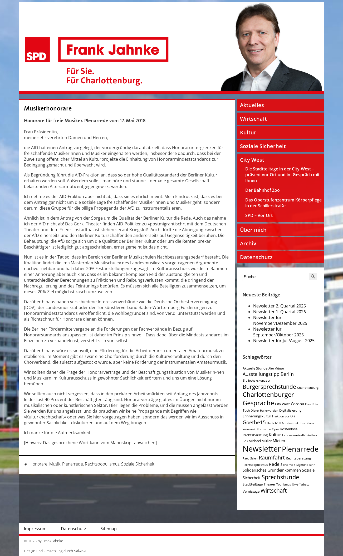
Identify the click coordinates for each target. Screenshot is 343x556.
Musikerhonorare (48, 108)
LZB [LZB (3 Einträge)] (245, 441)
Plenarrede (72, 464)
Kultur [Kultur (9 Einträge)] (275, 435)
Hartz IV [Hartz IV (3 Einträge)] (272, 423)
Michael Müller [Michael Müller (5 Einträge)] (260, 440)
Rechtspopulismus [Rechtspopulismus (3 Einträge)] (255, 465)
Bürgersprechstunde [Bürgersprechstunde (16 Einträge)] (269, 386)
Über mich (253, 229)
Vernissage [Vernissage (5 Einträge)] (251, 491)
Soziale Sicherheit (137, 464)
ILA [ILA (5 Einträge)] (281, 423)
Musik (54, 464)
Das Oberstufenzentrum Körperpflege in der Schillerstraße (283, 203)
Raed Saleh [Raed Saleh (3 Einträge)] (250, 458)
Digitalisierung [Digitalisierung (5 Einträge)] (290, 410)
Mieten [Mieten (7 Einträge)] (279, 440)
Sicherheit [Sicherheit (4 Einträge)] (288, 464)
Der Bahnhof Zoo (262, 190)
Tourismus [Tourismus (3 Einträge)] (283, 484)
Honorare (38, 464)
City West (252, 159)
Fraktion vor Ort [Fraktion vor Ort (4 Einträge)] (283, 416)
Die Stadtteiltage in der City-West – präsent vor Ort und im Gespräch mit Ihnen (282, 174)
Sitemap (108, 529)
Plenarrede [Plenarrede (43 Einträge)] (300, 449)
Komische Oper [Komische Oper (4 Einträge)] (268, 429)
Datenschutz (256, 257)
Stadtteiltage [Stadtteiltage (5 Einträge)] (253, 484)
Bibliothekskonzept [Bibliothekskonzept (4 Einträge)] (256, 380)
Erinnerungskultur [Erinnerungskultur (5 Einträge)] (257, 416)
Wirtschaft (253, 118)
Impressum (35, 529)
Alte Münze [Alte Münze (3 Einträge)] (276, 368)
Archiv (248, 243)
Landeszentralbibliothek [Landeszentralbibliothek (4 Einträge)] (299, 435)
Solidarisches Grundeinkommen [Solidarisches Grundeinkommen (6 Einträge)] (272, 470)
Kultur (248, 132)
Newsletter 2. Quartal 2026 (279, 306)
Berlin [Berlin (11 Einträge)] (287, 374)
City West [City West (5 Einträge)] (282, 404)
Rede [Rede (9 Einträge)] (274, 464)
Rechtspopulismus (102, 464)
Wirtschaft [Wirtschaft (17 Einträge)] (274, 490)
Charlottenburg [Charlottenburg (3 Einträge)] (307, 388)
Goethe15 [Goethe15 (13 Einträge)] (254, 422)
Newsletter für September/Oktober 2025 (278, 332)
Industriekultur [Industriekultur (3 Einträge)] (295, 423)
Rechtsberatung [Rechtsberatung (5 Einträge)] (298, 458)
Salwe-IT (81, 550)
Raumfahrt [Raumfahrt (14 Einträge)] (272, 457)
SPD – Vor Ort (259, 215)
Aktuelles (252, 105)
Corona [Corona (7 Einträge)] (297, 404)
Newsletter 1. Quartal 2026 (279, 312)
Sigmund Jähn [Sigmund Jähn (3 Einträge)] (305, 465)
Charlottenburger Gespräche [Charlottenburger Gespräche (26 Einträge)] (268, 398)
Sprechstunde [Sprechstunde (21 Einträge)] (280, 477)
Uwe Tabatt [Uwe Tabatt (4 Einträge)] (300, 484)
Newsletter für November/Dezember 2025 (280, 320)
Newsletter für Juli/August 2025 (284, 340)
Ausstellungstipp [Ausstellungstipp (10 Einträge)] (261, 374)
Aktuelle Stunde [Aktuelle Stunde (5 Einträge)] (255, 368)
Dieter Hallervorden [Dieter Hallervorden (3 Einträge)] (264, 410)
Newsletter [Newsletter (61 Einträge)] (262, 448)
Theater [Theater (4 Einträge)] (269, 484)
